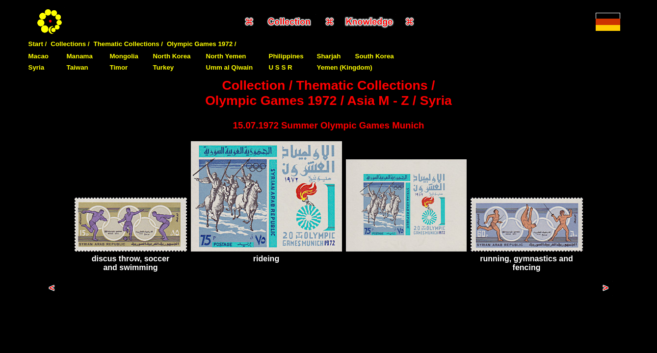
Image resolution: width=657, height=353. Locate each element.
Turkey (163, 67)
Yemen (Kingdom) (344, 67)
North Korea (172, 56)
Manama (80, 56)
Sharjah (329, 56)
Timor (119, 67)
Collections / (70, 44)
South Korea (374, 56)
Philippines (286, 56)
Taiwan (77, 67)
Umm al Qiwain (229, 67)
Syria (36, 67)
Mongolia (124, 56)
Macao (38, 56)
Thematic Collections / (128, 44)
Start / (37, 44)
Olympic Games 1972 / (202, 44)
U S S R (280, 67)
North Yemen (226, 56)
